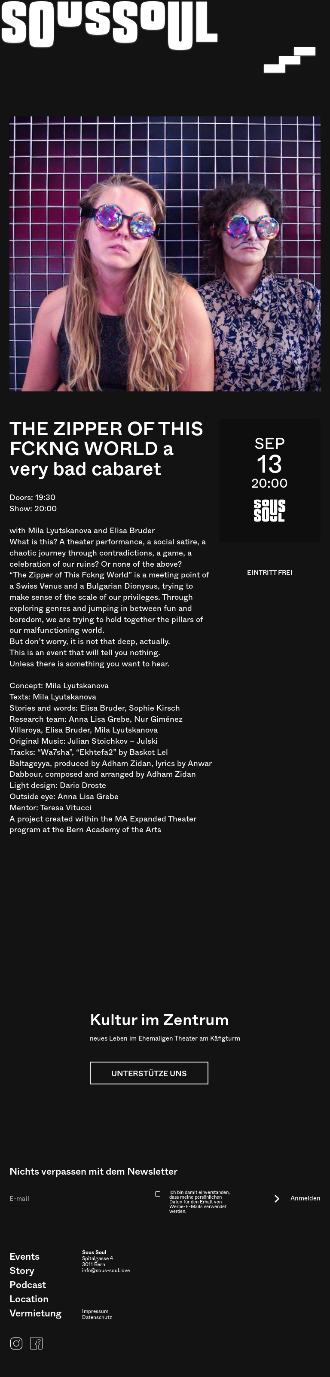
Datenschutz (97, 1318)
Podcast (27, 1285)
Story (21, 1271)
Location (29, 1299)
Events (24, 1257)
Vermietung (35, 1313)
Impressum (95, 1312)
